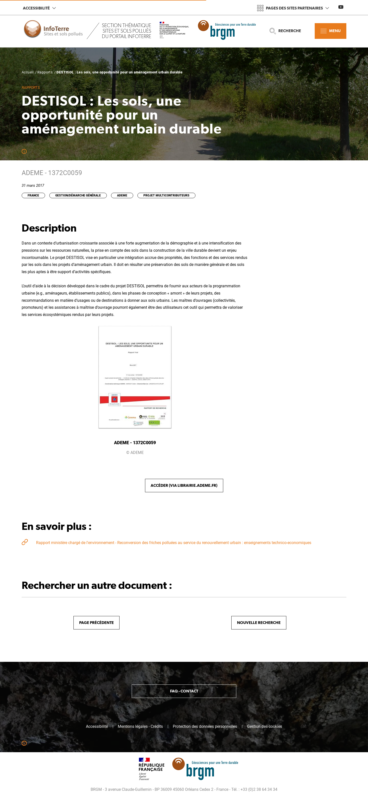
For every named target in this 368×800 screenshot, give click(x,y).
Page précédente (96, 622)
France (33, 195)
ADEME (122, 195)
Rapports (45, 72)
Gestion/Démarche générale (78, 195)
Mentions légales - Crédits (140, 727)
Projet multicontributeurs (166, 195)
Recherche (285, 31)
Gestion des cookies (264, 727)
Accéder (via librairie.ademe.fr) (184, 485)
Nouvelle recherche (259, 622)
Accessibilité (39, 8)
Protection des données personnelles (205, 727)
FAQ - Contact (184, 691)
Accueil (27, 72)
